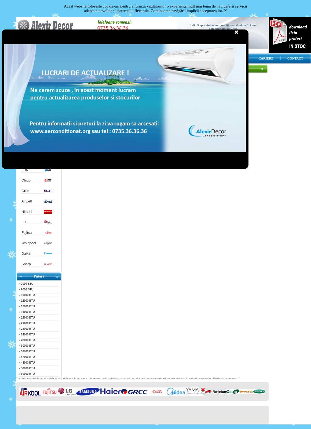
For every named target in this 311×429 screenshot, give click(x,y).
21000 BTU (28, 323)
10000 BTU (28, 295)
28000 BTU (28, 340)
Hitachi (26, 212)
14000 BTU (28, 311)
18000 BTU (28, 317)
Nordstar (28, 159)
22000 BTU (28, 328)
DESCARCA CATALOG (234, 58)
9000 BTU (27, 289)
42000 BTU (28, 357)
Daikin (26, 254)
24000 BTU (28, 334)
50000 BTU (28, 368)
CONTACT (295, 58)
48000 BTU (28, 362)
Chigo (26, 180)
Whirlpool (28, 243)
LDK (24, 170)
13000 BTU (28, 306)
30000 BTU (28, 345)
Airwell (26, 201)
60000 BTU (28, 373)
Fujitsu (26, 233)
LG (23, 222)
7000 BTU (27, 283)
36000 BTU (28, 351)
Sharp (26, 264)
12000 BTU (28, 300)
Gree (25, 191)
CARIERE (266, 58)
